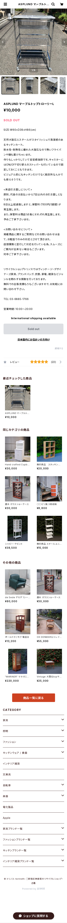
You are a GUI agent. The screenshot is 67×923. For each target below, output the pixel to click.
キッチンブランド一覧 (14, 850)
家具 (5, 720)
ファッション (9, 741)
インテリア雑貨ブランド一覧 (18, 861)
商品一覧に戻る (33, 698)
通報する (59, 348)
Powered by (33, 888)
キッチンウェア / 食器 (15, 752)
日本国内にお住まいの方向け (34, 339)
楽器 (5, 796)
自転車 (7, 785)
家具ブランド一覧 (12, 828)
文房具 (7, 774)
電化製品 (8, 806)
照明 (5, 731)
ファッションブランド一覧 (16, 839)
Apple (7, 817)
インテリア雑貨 (11, 763)
